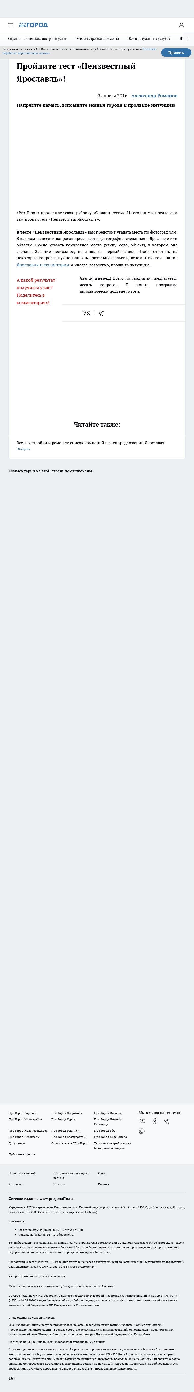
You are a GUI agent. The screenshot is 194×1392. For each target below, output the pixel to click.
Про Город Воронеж (23, 1113)
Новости (59, 1184)
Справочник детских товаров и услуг (37, 38)
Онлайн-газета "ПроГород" (70, 1143)
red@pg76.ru (65, 1234)
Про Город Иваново (108, 1113)
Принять (176, 52)
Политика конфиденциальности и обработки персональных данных (57, 1342)
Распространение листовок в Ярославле (37, 1276)
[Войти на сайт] (181, 25)
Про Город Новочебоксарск (28, 1130)
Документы (17, 1143)
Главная (103, 1184)
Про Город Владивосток (68, 1137)
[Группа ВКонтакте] (142, 1121)
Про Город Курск (63, 1119)
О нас (102, 1173)
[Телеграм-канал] (167, 1121)
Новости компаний (22, 1173)
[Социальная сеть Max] (142, 1131)
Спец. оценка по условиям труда (32, 1317)
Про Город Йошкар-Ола (25, 1119)
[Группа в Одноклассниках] (154, 1121)
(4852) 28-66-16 (53, 1230)
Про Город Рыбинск (65, 1130)
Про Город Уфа (104, 1130)
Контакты (15, 1184)
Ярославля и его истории (43, 265)
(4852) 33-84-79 (44, 1234)
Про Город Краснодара (110, 1137)
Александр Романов (154, 95)
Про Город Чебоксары (24, 1137)
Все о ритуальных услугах (149, 38)
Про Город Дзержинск (67, 1113)
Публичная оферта (22, 1154)
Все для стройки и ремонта (97, 38)
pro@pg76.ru (74, 1230)
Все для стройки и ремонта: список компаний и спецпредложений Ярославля (97, 446)
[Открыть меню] (11, 25)
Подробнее (142, 1334)
